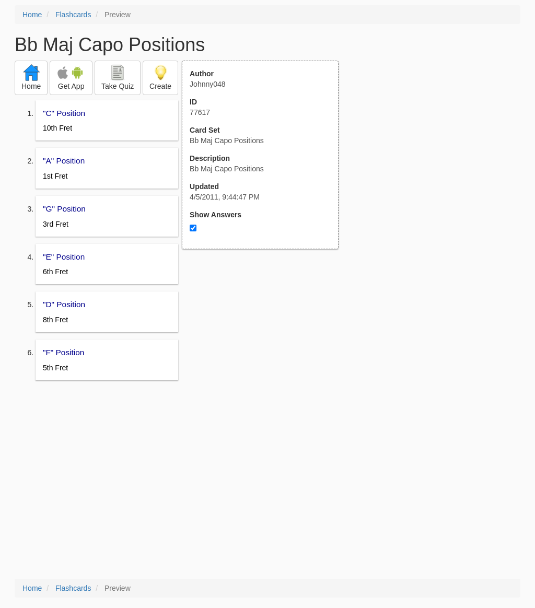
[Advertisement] (266, 351)
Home (32, 14)
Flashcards (73, 14)
